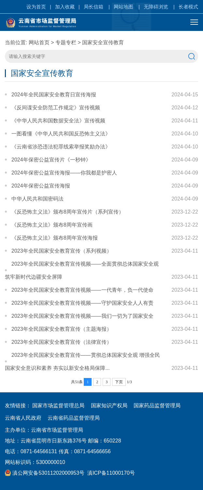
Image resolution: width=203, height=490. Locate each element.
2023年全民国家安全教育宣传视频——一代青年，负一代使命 (82, 290)
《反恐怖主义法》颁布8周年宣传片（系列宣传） (67, 212)
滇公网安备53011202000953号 (44, 473)
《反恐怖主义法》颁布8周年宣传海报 (54, 238)
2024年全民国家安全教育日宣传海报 (53, 94)
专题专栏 (65, 42)
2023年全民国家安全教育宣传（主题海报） (61, 329)
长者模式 (188, 6)
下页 (119, 382)
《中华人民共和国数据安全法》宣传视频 (58, 120)
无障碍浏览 (156, 6)
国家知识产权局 (109, 405)
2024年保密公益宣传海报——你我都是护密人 (64, 172)
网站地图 (123, 6)
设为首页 (36, 6)
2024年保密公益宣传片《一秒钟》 (51, 159)
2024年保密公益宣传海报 (40, 186)
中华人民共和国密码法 (37, 199)
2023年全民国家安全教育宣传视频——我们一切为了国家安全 (82, 316)
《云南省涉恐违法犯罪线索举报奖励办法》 (60, 146)
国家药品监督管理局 (157, 405)
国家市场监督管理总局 (58, 405)
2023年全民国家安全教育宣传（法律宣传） (61, 342)
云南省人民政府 (23, 418)
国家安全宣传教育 (103, 42)
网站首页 (39, 42)
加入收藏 (65, 6)
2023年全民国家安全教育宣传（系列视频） (61, 251)
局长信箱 (93, 6)
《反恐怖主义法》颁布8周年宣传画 (52, 225)
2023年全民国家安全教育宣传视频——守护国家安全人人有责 (82, 303)
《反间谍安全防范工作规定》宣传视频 (55, 107)
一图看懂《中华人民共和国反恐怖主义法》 (60, 133)
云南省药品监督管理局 (74, 418)
